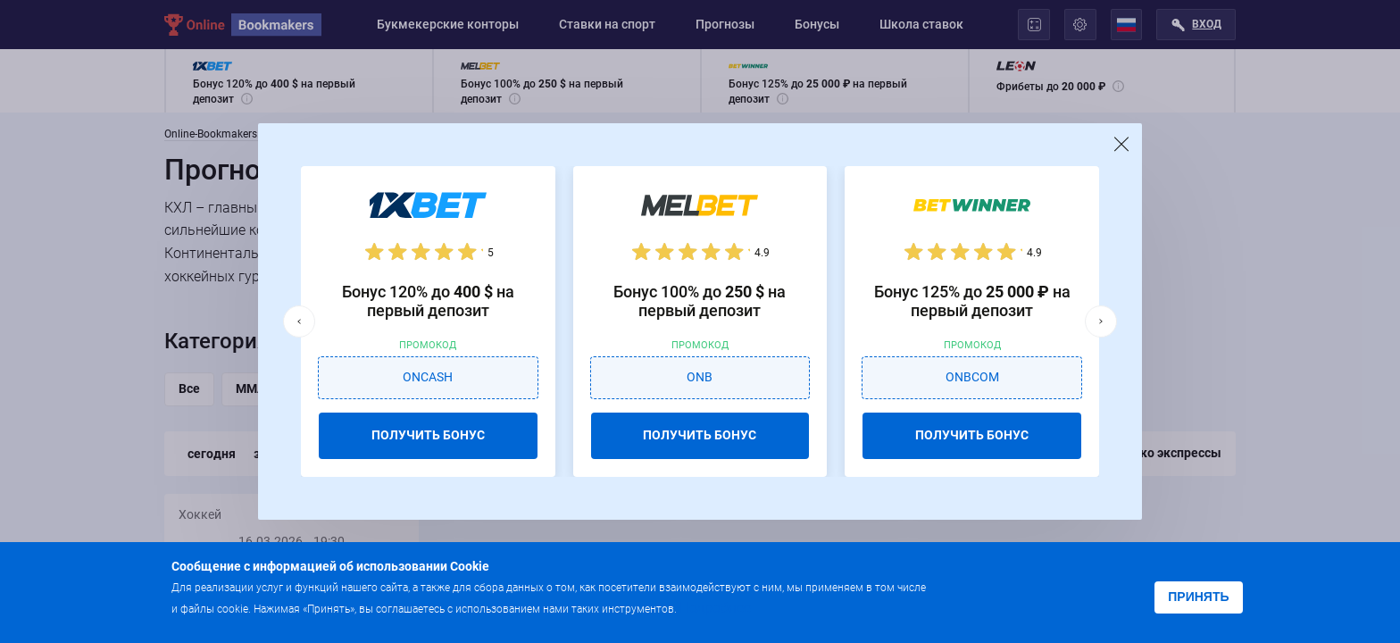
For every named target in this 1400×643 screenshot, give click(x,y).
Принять (1198, 596)
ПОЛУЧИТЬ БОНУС (428, 435)
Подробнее (715, 607)
